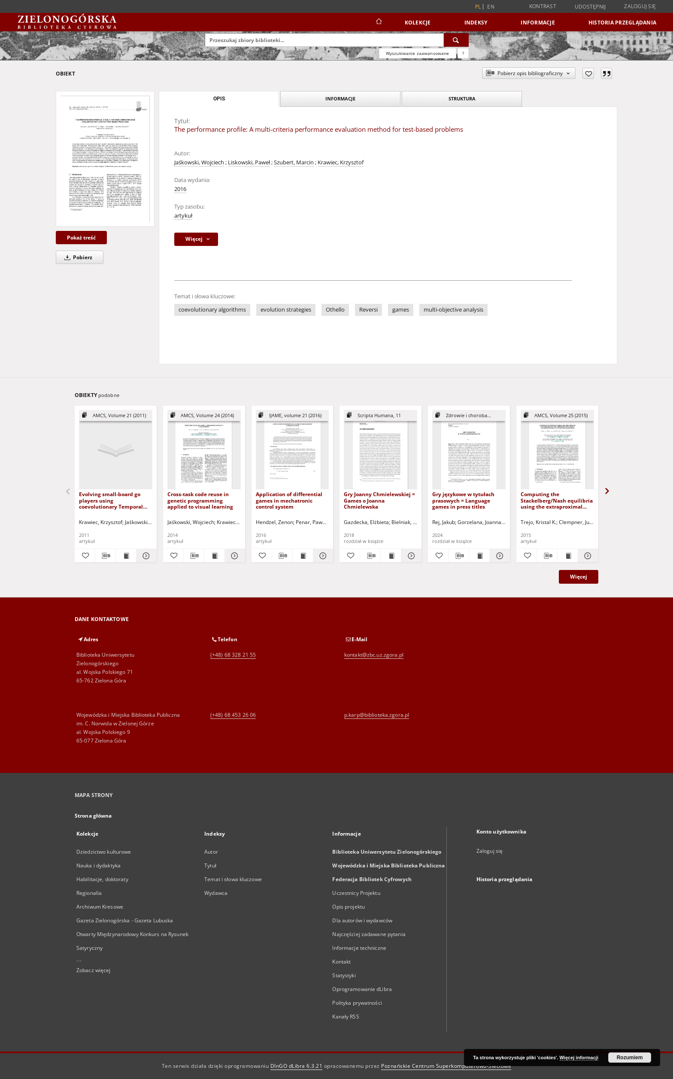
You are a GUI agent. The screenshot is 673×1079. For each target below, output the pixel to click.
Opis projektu (348, 906)
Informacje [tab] (340, 98)
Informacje (538, 22)
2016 (180, 189)
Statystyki (343, 975)
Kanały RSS (345, 1016)
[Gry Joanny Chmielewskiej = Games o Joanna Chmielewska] (380, 450)
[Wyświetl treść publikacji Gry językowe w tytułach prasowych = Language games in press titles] (479, 555)
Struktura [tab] (462, 98)
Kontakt (341, 961)
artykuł (183, 215)
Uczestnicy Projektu (356, 893)
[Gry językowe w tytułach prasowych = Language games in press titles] (469, 450)
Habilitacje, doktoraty (102, 879)
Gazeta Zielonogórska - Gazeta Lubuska (124, 920)
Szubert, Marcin (294, 162)
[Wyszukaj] (456, 40)
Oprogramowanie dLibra (362, 989)
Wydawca (215, 893)
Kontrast (542, 6)
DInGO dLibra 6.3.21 (296, 1066)
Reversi (368, 309)
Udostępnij (590, 6)
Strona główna (93, 815)
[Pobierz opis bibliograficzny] (105, 555)
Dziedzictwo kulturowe (103, 851)
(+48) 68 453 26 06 (233, 714)
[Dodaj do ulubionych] (588, 73)
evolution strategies (286, 309)
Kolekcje (418, 22)
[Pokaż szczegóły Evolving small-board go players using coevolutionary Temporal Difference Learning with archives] (145, 555)
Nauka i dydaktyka (98, 865)
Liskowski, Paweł (249, 162)
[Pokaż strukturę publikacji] (115, 415)
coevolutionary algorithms (212, 309)
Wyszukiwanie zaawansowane (417, 53)
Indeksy (476, 22)
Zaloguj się (640, 6)
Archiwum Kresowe (99, 906)
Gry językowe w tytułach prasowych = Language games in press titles (463, 500)
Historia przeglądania (622, 22)
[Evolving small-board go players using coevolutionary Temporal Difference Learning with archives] (115, 450)
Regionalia (89, 893)
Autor (211, 851)
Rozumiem (630, 1058)
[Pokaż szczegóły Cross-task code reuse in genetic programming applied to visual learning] (234, 555)
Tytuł (210, 865)
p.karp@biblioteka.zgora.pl (376, 714)
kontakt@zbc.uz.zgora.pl (373, 654)
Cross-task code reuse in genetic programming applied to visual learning (200, 500)
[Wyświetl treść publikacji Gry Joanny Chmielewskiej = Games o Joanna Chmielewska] (391, 555)
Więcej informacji (579, 1057)
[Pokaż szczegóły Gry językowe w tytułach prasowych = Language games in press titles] (498, 555)
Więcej (578, 576)
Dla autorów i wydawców (362, 920)
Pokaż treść (81, 237)
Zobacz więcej (93, 970)
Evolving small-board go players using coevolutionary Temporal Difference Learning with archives (111, 500)
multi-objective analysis (453, 309)
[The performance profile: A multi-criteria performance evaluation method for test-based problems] (105, 158)
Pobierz (76, 257)
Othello (335, 309)
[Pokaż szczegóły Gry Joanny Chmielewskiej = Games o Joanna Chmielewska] (410, 555)
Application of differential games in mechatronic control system (289, 500)
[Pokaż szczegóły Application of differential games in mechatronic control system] (322, 555)
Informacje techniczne (359, 948)
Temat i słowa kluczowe (233, 879)
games (400, 309)
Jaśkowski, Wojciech (199, 162)
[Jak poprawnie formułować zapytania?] (463, 53)
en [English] (490, 6)
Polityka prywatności (357, 1002)
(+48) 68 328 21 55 (233, 654)
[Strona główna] (378, 22)
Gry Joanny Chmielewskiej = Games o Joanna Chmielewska (379, 500)
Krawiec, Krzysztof (341, 162)
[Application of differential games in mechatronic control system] (292, 450)
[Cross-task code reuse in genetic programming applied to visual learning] (204, 450)
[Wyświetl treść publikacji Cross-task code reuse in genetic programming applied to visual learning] (214, 555)
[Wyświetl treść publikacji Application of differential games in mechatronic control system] (303, 555)
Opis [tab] (219, 99)
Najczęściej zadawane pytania (368, 934)
